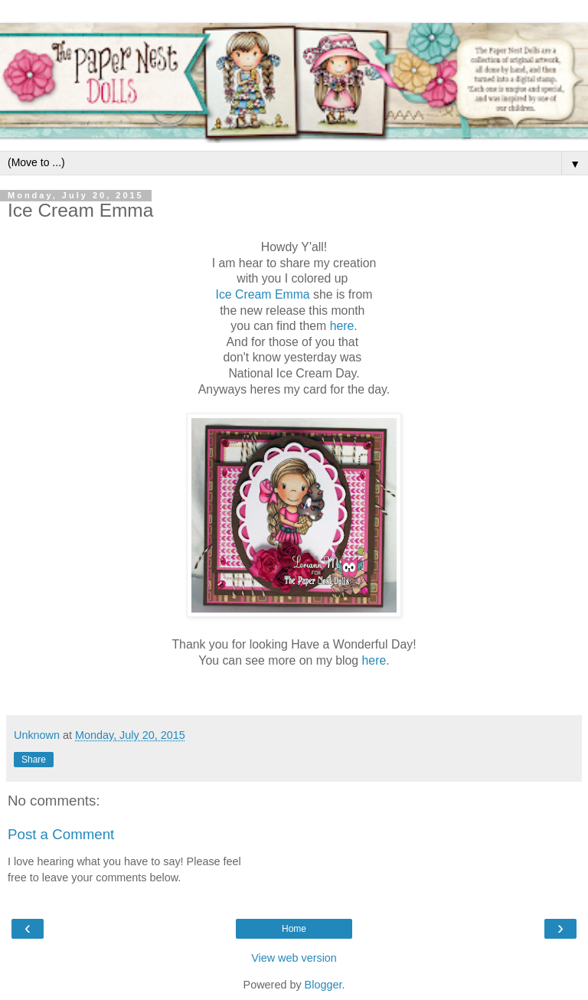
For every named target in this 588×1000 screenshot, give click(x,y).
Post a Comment (61, 834)
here (342, 325)
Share (33, 759)
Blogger (323, 985)
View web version (294, 958)
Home (294, 928)
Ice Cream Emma (263, 294)
